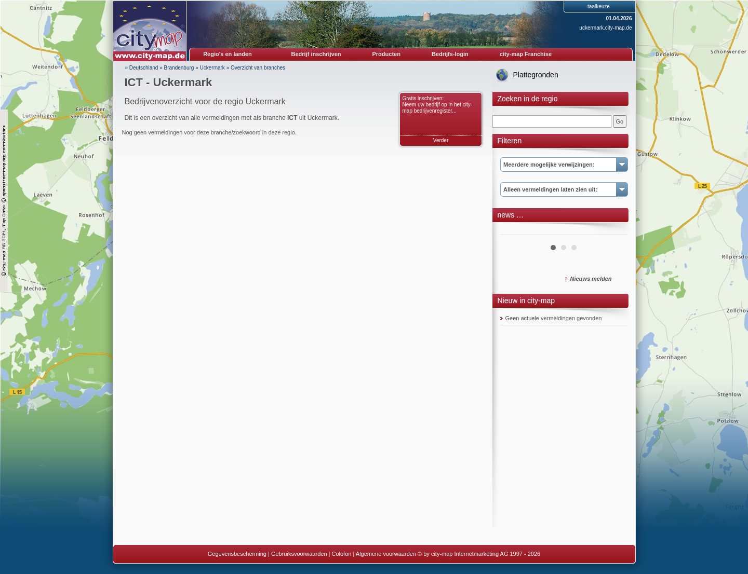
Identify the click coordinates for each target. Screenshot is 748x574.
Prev (513, 230)
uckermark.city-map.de (605, 28)
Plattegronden (535, 75)
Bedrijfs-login (450, 54)
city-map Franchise (526, 54)
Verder (440, 140)
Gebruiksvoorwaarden (299, 554)
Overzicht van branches (258, 68)
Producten (386, 54)
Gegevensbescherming (237, 554)
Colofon (342, 554)
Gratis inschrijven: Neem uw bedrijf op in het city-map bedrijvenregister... (438, 104)
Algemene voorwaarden (386, 554)
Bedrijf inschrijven (316, 54)
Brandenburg (179, 68)
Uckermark (212, 68)
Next (614, 230)
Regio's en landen (227, 54)
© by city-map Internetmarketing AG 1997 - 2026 (479, 554)
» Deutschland (141, 68)
